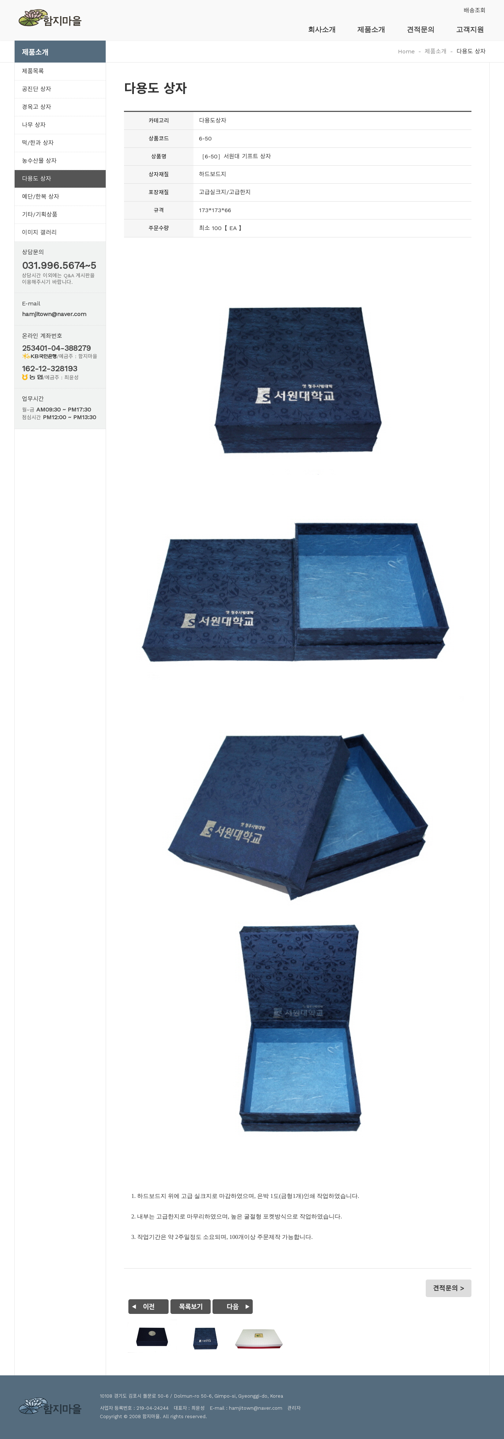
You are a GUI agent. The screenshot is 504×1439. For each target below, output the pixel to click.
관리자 (294, 1408)
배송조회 (475, 10)
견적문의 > (448, 1288)
